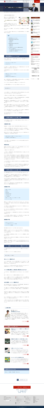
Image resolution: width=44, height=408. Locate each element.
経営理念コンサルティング (35, 70)
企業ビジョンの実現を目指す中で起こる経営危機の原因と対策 (35, 20)
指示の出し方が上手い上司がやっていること (35, 49)
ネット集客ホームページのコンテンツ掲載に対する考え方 (16, 47)
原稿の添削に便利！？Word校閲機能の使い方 (35, 39)
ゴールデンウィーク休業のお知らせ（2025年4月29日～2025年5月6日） (35, 57)
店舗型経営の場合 (11, 40)
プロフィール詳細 (24, 321)
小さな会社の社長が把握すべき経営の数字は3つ (35, 27)
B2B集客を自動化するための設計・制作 (13, 43)
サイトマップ (35, 402)
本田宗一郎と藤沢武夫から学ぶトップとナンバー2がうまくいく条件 (35, 45)
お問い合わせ (37, 1)
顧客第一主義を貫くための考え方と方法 (35, 30)
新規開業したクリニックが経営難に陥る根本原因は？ (35, 33)
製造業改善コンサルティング (35, 72)
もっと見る (38, 65)
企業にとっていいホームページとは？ (17, 348)
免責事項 (35, 400)
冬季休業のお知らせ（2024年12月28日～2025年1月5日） (35, 61)
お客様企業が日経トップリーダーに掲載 (35, 59)
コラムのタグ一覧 (27, 403)
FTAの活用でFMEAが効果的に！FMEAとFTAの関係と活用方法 (35, 23)
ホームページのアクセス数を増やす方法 (17, 357)
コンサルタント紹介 (18, 402)
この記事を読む (25, 345)
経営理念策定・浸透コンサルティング (20, 399)
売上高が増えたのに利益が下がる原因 (35, 42)
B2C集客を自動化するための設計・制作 (13, 39)
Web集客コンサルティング (35, 71)
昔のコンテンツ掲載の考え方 (12, 48)
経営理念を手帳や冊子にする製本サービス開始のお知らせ (35, 64)
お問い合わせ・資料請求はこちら (23, 387)
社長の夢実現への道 (28, 402)
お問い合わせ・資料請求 (36, 399)
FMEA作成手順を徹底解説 (35, 52)
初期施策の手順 (11, 44)
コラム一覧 (38, 34)
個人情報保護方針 (36, 401)
